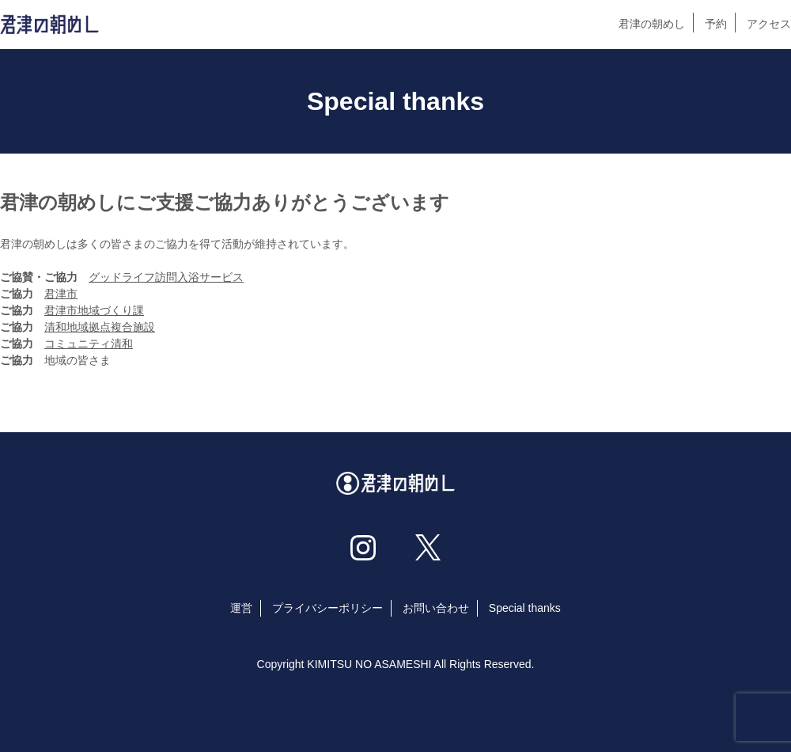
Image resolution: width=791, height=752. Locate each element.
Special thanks (525, 608)
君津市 (61, 293)
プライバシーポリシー (327, 608)
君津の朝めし (652, 23)
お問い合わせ (436, 608)
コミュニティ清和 (88, 343)
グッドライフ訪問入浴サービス (166, 277)
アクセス (769, 23)
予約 (716, 23)
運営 (241, 608)
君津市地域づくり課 (94, 310)
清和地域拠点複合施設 (99, 327)
